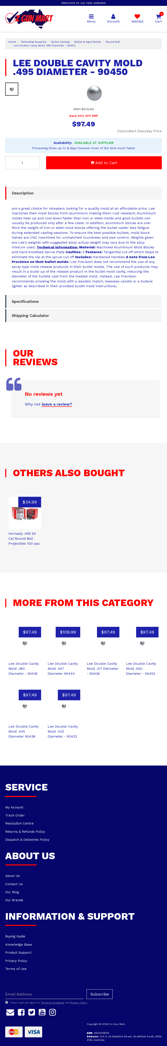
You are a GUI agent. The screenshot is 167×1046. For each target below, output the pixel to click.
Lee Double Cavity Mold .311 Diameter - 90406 (103, 668)
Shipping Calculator (30, 315)
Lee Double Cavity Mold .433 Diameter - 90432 (63, 731)
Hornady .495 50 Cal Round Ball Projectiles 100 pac (24, 538)
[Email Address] (44, 994)
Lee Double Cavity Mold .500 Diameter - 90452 (141, 668)
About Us (12, 876)
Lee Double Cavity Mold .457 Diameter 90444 (63, 668)
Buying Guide (15, 936)
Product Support (18, 953)
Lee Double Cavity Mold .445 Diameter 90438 (23, 731)
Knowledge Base (18, 945)
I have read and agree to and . (46, 1002)
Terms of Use (16, 969)
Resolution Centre (19, 823)
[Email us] (10, 1011)
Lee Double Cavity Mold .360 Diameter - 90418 (23, 668)
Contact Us (14, 884)
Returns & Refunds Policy (25, 832)
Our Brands (14, 900)
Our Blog (12, 892)
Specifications (25, 301)
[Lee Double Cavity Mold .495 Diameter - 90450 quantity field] (22, 162)
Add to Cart (103, 162)
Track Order (15, 815)
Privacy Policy (16, 961)
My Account (14, 807)
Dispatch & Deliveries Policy (27, 840)
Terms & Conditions (52, 1002)
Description (23, 193)
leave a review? (57, 404)
